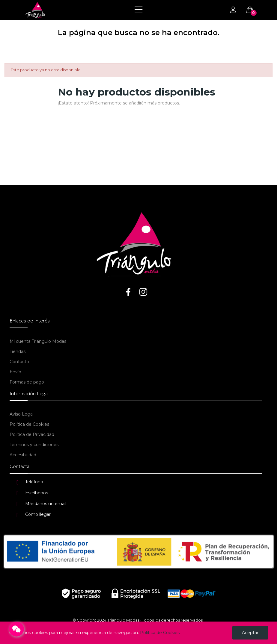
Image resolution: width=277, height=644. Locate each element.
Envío (15, 372)
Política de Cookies (29, 424)
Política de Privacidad (32, 434)
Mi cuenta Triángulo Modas (38, 341)
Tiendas (17, 351)
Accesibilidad (23, 454)
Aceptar (250, 632)
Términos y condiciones (34, 444)
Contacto (19, 361)
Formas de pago (27, 382)
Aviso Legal (22, 414)
